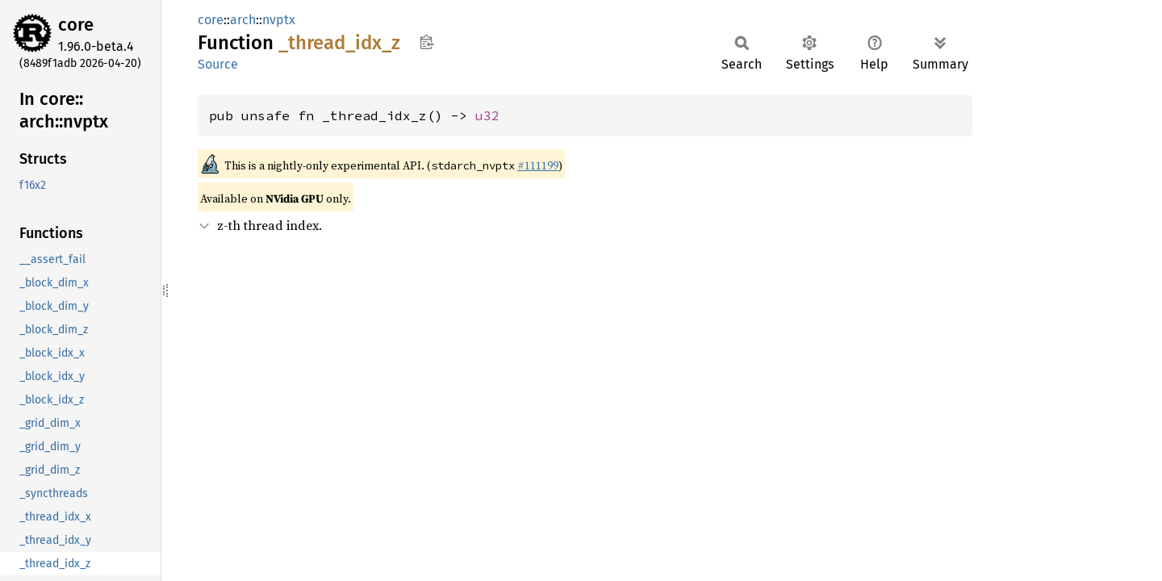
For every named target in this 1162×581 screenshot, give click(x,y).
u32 (487, 115)
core (76, 25)
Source (218, 64)
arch (243, 19)
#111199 (537, 165)
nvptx (278, 19)
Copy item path (426, 42)
